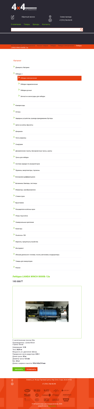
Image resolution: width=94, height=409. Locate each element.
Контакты (46, 24)
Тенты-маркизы (21, 138)
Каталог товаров (42, 45)
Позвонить (31, 369)
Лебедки (53, 45)
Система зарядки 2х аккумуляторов (28, 164)
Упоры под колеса (22, 216)
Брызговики (20, 203)
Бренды (36, 24)
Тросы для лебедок (22, 157)
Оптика (18, 112)
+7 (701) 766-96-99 (49, 384)
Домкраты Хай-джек (22, 67)
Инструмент (20, 248)
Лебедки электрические (66, 45)
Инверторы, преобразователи (26, 190)
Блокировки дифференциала (25, 177)
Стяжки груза (20, 196)
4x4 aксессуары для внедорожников (23, 45)
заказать (19, 369)
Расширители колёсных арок (25, 209)
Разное (18, 268)
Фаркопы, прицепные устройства (27, 242)
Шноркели (19, 131)
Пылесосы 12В (21, 235)
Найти (81, 29)
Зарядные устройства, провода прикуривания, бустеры (34, 118)
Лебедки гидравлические (29, 84)
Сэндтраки (19, 144)
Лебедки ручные (26, 90)
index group (52, 406)
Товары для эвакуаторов (24, 261)
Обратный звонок (28, 17)
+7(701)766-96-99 (65, 20)
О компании (16, 24)
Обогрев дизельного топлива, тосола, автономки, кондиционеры (37, 255)
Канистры (19, 229)
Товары (27, 24)
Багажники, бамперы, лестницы (26, 183)
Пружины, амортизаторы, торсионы (28, 170)
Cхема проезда (66, 17)
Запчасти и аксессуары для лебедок (32, 96)
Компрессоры (20, 105)
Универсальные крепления (25, 222)
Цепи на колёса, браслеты (24, 125)
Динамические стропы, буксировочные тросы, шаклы (34, 151)
